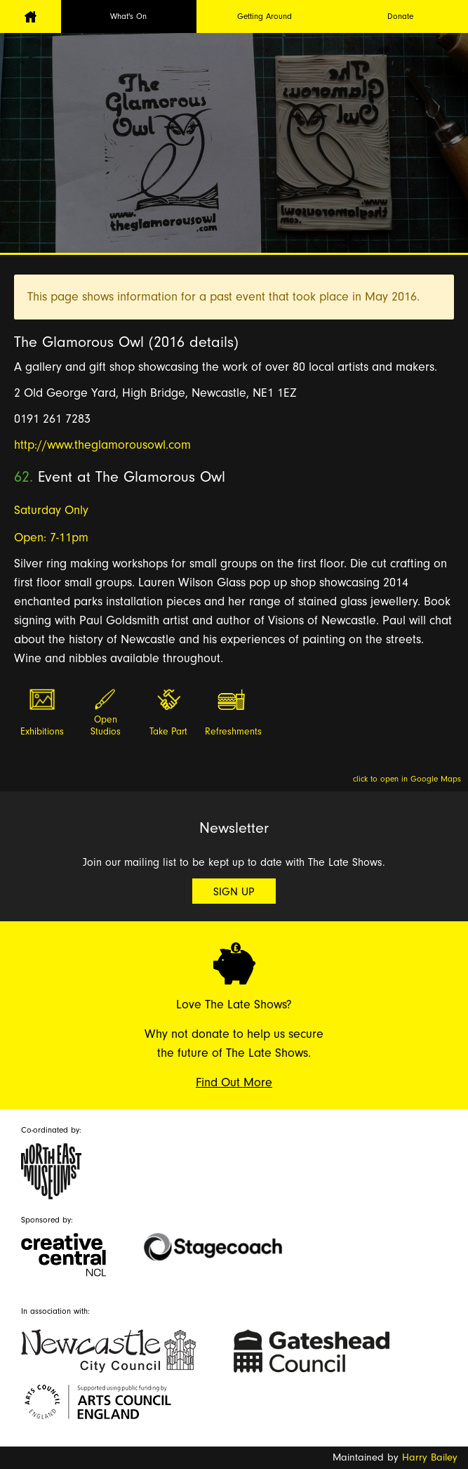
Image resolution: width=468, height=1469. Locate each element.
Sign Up (234, 891)
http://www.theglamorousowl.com (102, 444)
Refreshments (232, 731)
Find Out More (234, 1082)
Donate (400, 16)
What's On (128, 16)
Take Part (168, 731)
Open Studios (106, 725)
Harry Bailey (429, 1457)
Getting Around (264, 16)
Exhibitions (42, 731)
